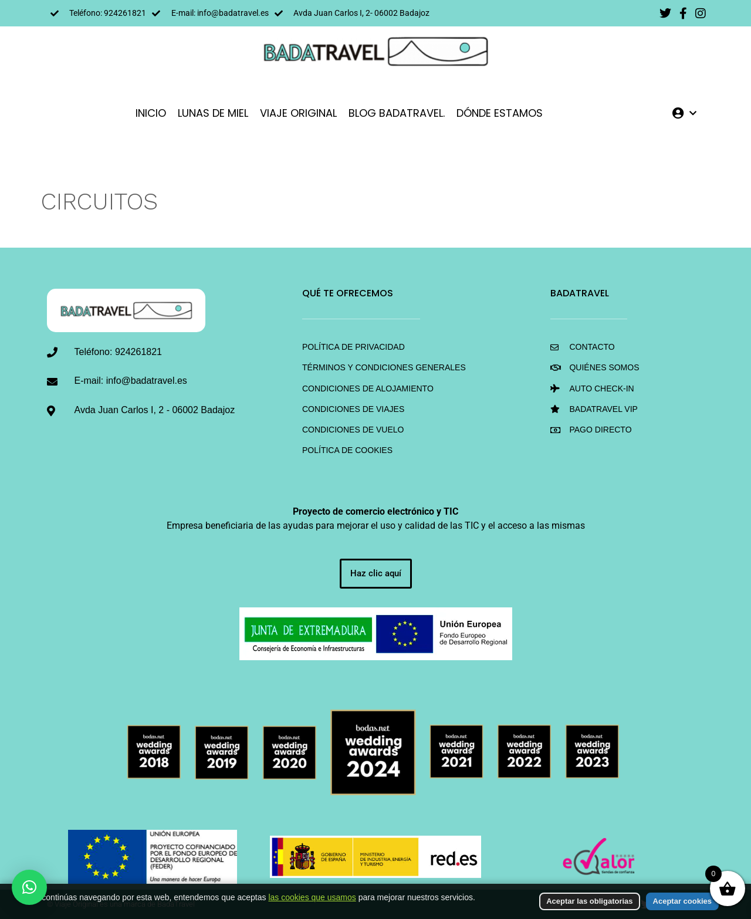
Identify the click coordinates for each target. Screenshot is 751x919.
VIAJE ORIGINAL (298, 113)
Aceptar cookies (682, 903)
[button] (29, 887)
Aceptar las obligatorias (589, 903)
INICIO (151, 113)
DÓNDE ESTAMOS (499, 113)
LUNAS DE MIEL (213, 113)
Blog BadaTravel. (397, 113)
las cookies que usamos (312, 899)
